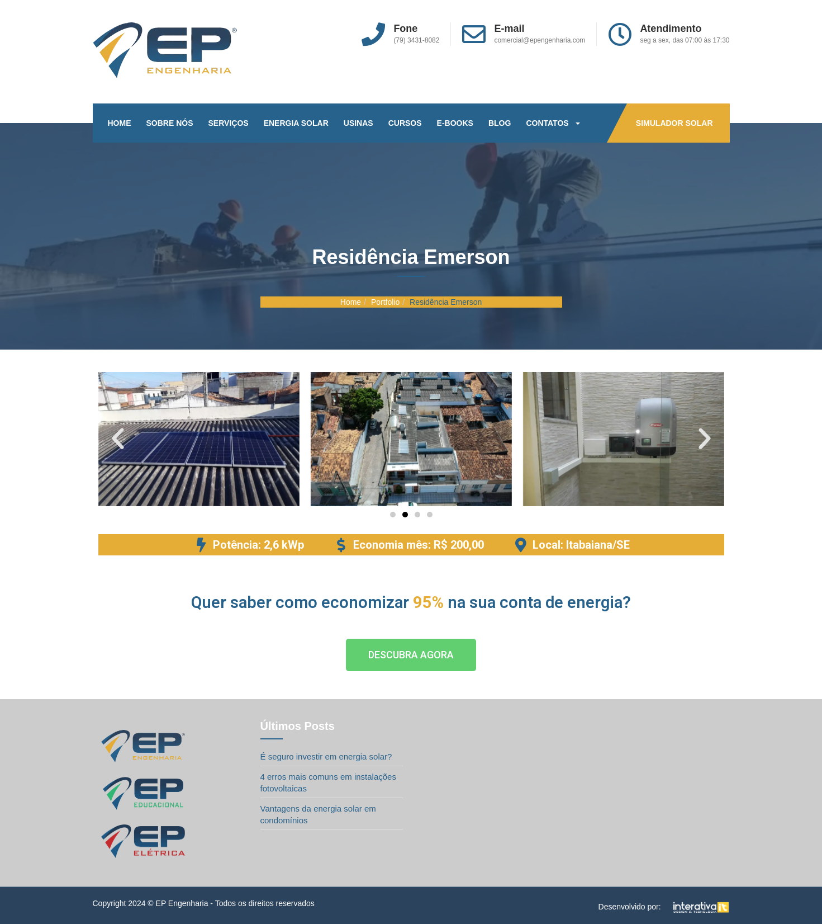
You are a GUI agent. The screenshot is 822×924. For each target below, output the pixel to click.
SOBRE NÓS (169, 123)
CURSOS (405, 123)
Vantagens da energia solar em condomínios (318, 814)
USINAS (358, 123)
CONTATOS (552, 123)
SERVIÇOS (228, 123)
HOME (119, 123)
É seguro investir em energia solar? (326, 756)
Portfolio (385, 302)
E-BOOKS (455, 123)
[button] (118, 439)
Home (350, 302)
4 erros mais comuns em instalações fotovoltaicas (328, 782)
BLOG (499, 123)
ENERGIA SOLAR (296, 123)
